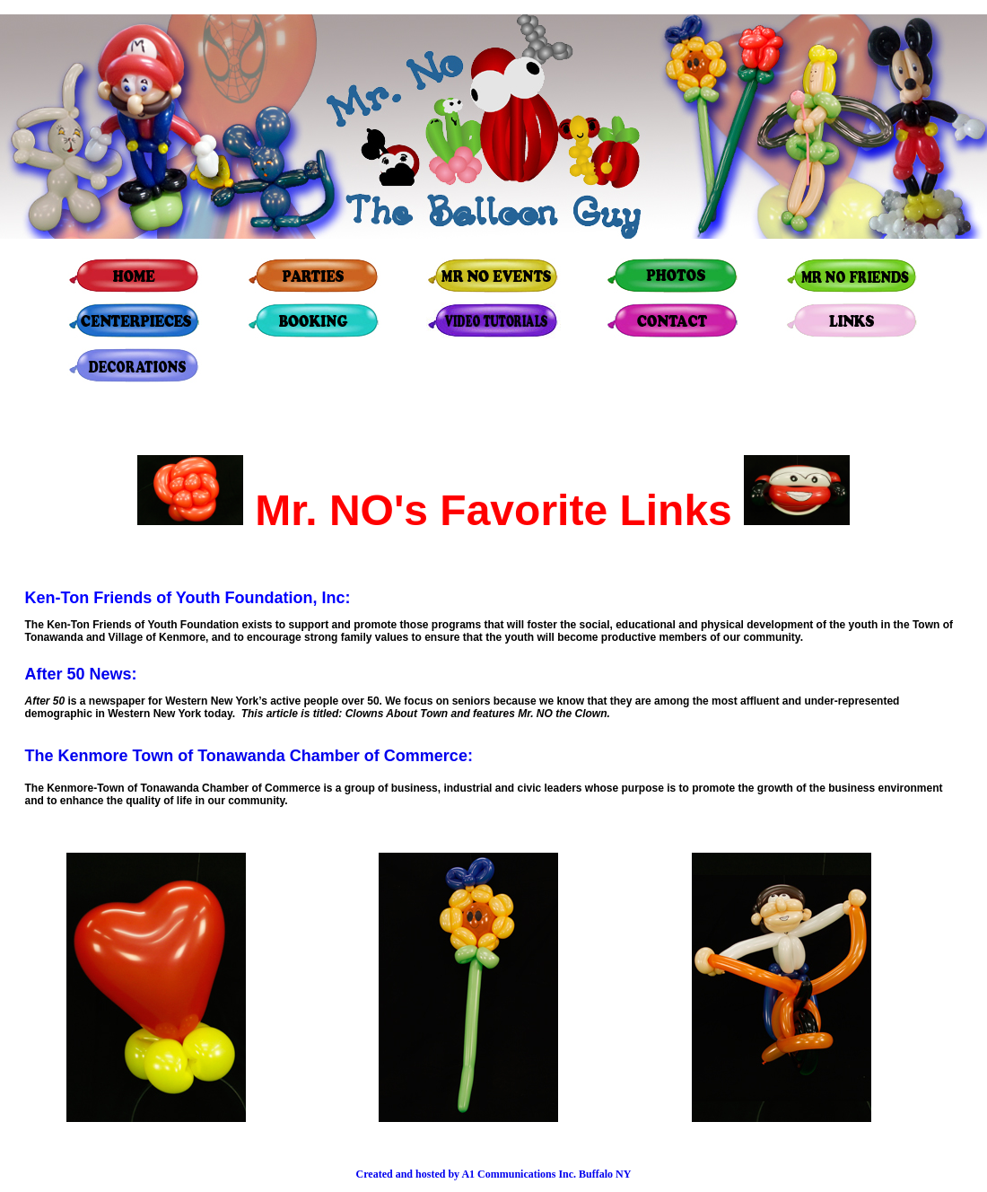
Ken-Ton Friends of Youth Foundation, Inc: (188, 598)
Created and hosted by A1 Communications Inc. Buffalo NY (494, 1174)
